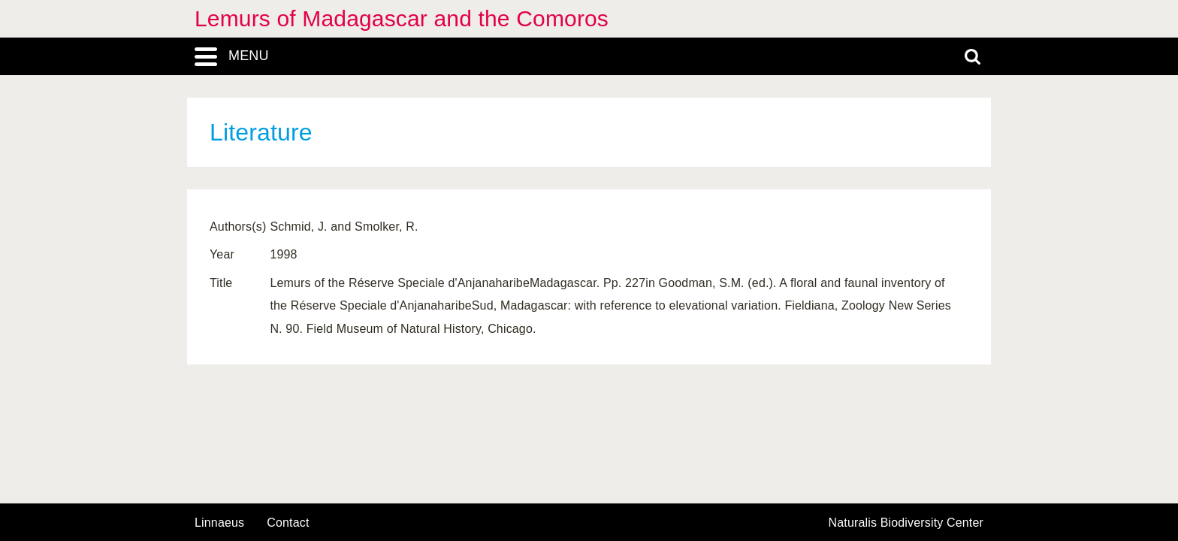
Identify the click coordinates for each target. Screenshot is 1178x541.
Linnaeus (219, 523)
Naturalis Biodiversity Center (906, 523)
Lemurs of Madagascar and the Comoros (402, 18)
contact (288, 522)
